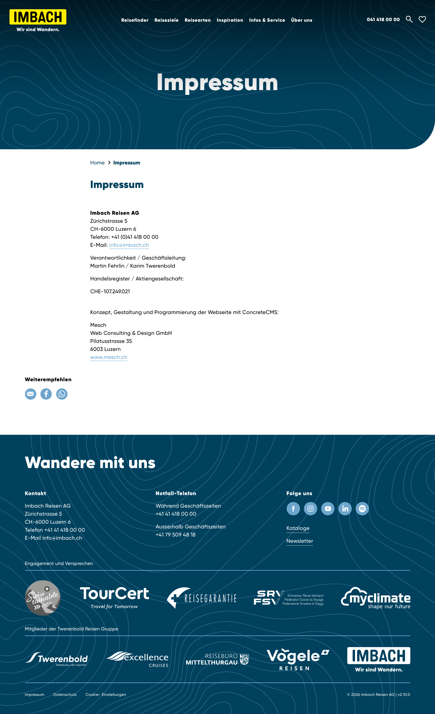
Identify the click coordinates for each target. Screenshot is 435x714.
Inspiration (230, 20)
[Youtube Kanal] (328, 508)
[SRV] (288, 598)
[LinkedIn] (345, 508)
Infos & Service (267, 20)
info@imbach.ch (129, 245)
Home (97, 163)
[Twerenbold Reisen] (56, 659)
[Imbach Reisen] (378, 659)
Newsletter (300, 541)
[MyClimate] (375, 598)
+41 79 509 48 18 (176, 535)
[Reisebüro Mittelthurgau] (217, 659)
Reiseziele (167, 20)
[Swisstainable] (43, 598)
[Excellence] (137, 659)
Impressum (126, 162)
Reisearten (198, 20)
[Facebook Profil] (293, 508)
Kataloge (298, 528)
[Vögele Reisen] (298, 659)
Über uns (301, 20)
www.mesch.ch (109, 357)
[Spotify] (362, 508)
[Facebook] (46, 394)
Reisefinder (135, 20)
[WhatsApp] (61, 394)
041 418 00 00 (383, 20)
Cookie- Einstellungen (106, 695)
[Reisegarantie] (201, 598)
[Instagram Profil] (310, 508)
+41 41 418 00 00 (64, 530)
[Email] (30, 394)
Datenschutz (64, 695)
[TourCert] (114, 598)
